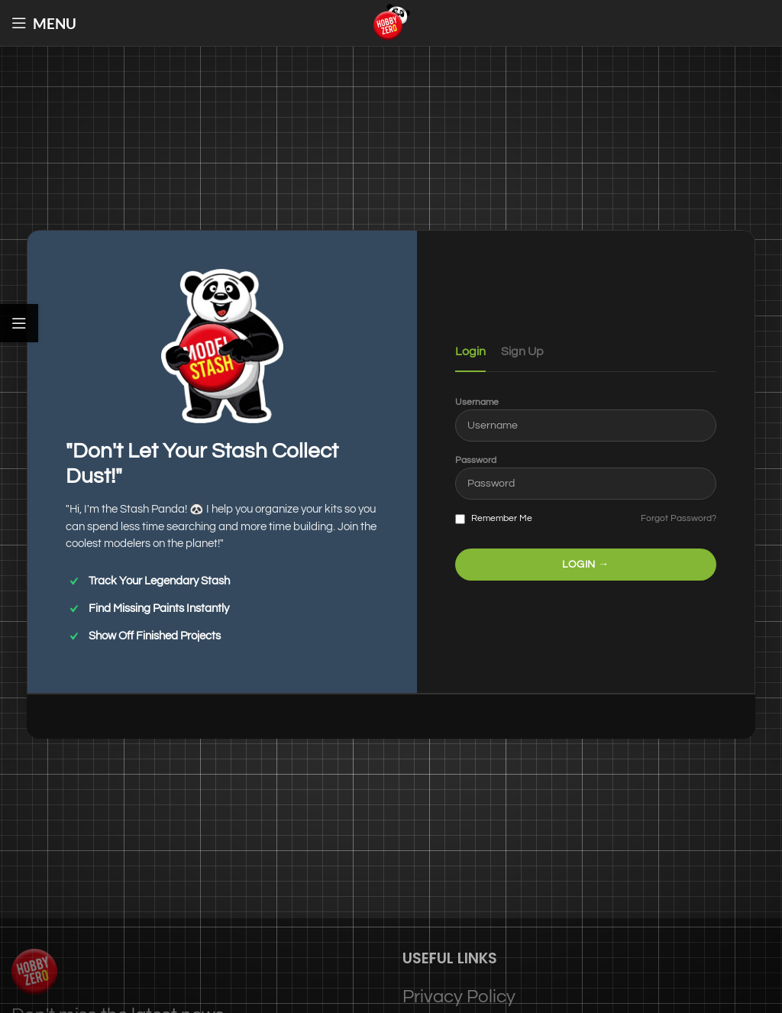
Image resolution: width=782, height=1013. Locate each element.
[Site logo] (391, 21)
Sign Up (522, 351)
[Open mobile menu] (44, 23)
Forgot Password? (678, 518)
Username (477, 402)
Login (470, 351)
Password (475, 460)
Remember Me (493, 518)
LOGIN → (585, 564)
